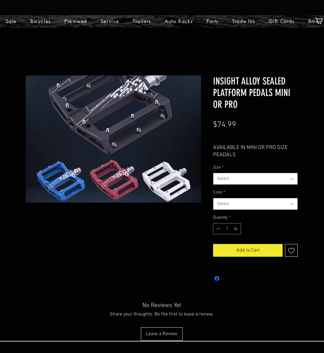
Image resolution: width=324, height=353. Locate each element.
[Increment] (236, 228)
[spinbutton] (227, 228)
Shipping (258, 134)
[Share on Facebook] (217, 278)
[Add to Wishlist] (291, 250)
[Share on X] (228, 278)
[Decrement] (218, 228)
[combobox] (255, 179)
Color (219, 192)
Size (218, 167)
